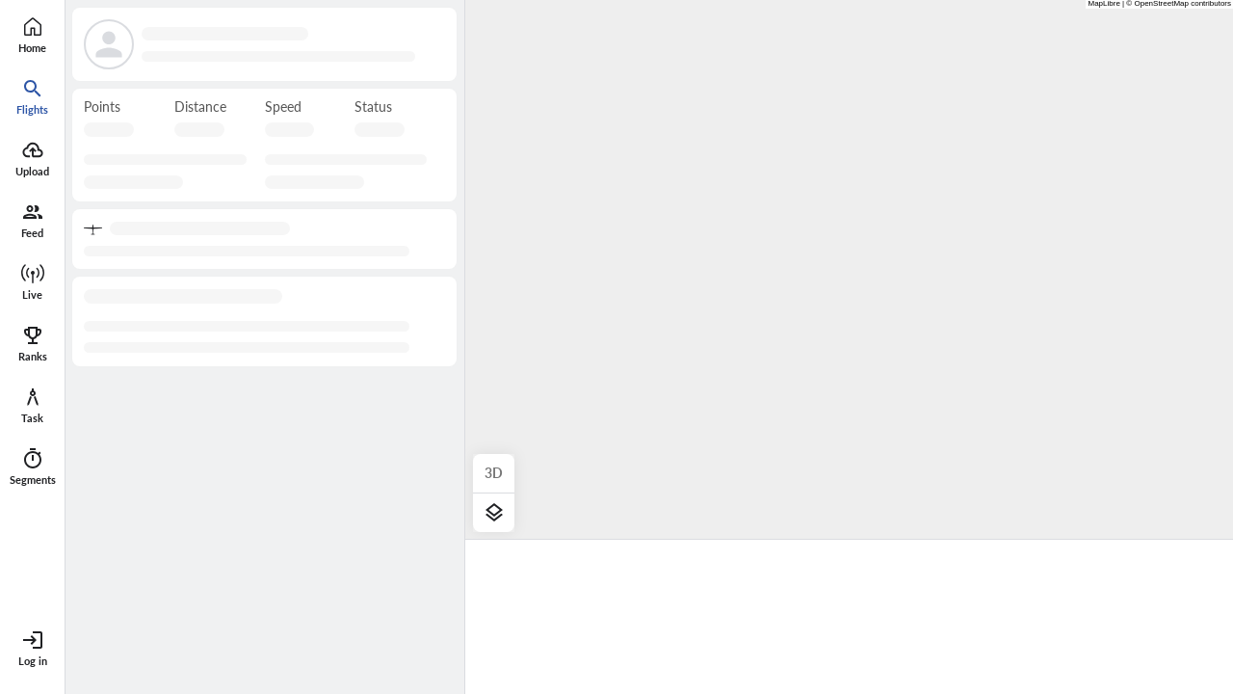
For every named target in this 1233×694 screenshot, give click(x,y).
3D (494, 473)
